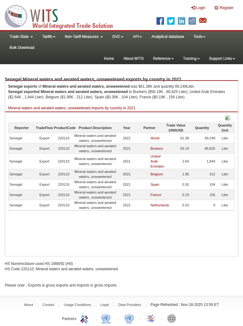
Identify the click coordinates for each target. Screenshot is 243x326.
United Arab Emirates (157, 161)
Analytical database (167, 36)
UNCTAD (107, 318)
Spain (155, 184)
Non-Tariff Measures (84, 36)
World (155, 138)
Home (109, 58)
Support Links (222, 58)
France (156, 195)
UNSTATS (129, 318)
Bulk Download (21, 47)
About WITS (134, 58)
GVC (118, 36)
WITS (62, 15)
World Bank (173, 318)
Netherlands (160, 205)
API (137, 36)
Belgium (157, 174)
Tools (199, 36)
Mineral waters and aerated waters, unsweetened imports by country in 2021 (71, 108)
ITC (85, 318)
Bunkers (157, 148)
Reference (163, 58)
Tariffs (48, 36)
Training (191, 58)
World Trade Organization (151, 318)
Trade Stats (21, 36)
